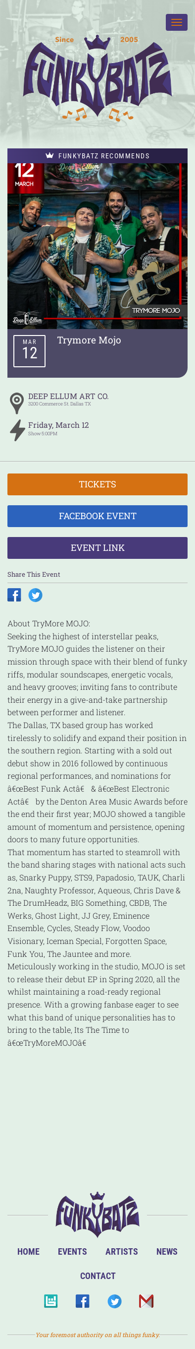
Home (28, 1251)
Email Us (145, 1304)
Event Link (98, 547)
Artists (121, 1251)
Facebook (82, 1304)
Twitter (114, 1304)
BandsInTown (50, 1304)
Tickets (97, 484)
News (167, 1251)
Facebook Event (98, 516)
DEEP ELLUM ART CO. (68, 396)
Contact (98, 1276)
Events (72, 1251)
